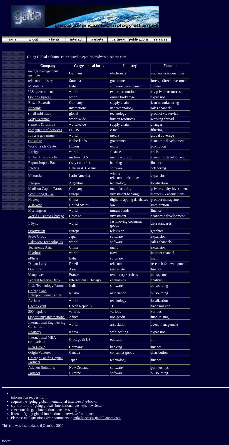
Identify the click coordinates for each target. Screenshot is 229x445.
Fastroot (34, 373)
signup (16, 405)
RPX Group (36, 347)
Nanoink (34, 108)
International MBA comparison (42, 339)
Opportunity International (46, 317)
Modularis (35, 86)
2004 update (37, 311)
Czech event (37, 306)
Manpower (36, 275)
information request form (29, 397)
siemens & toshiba (41, 124)
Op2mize (35, 269)
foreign (33, 152)
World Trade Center (42, 146)
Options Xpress (39, 97)
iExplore (34, 253)
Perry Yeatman (39, 119)
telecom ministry (40, 81)
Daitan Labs (37, 264)
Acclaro (34, 301)
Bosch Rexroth (39, 102)
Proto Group (37, 236)
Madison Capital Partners (46, 189)
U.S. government (40, 92)
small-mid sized (39, 113)
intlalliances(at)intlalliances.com (97, 418)
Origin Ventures (39, 352)
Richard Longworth (42, 157)
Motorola (35, 176)
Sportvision (36, 231)
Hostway (34, 332)
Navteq (33, 199)
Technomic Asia (40, 247)
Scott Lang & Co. (41, 194)
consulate (35, 141)
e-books (91, 401)
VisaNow (35, 205)
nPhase (33, 258)
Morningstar (37, 210)
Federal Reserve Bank (44, 280)
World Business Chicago (46, 216)
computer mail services (45, 130)
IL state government (42, 135)
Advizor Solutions (41, 367)
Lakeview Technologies (45, 242)
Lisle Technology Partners (47, 285)
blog (74, 410)
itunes (89, 414)
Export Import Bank (42, 163)
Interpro (34, 183)
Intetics (33, 168)
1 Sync (33, 223)
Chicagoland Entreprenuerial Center (44, 293)
